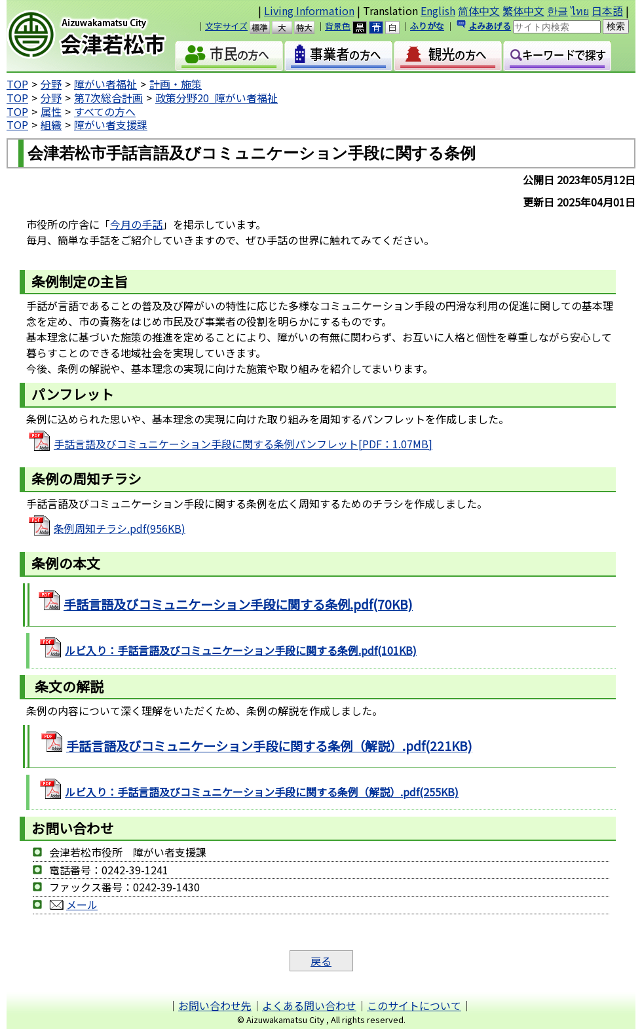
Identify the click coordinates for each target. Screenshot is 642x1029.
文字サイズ (226, 26)
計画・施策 (175, 84)
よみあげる (489, 26)
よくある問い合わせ (309, 1005)
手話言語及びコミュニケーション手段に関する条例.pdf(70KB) (238, 604)
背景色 (337, 26)
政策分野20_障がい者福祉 (216, 98)
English (438, 10)
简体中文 (479, 10)
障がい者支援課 (110, 124)
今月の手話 (136, 224)
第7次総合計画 (108, 98)
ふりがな (427, 26)
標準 (265, 27)
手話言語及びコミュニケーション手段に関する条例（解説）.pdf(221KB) (269, 746)
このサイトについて (414, 1005)
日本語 (607, 10)
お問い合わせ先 (215, 1005)
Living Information (309, 10)
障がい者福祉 (105, 84)
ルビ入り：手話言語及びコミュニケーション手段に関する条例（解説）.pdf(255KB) (262, 792)
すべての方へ (105, 111)
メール (82, 904)
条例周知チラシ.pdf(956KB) (119, 528)
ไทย (580, 10)
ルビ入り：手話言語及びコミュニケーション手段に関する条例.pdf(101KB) (241, 650)
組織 (51, 124)
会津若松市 (98, 36)
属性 (51, 111)
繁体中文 (523, 10)
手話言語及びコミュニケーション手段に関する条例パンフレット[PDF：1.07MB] (243, 444)
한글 (557, 10)
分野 (51, 84)
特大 (310, 27)
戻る (321, 961)
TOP (17, 84)
